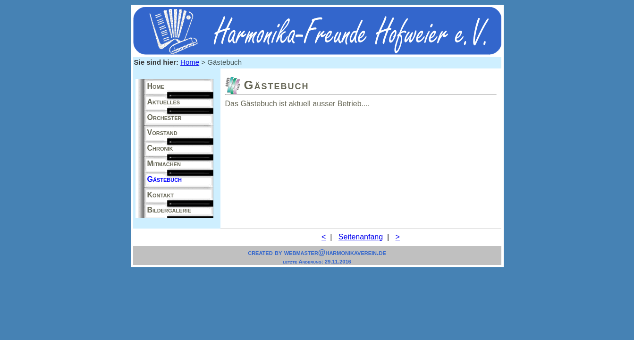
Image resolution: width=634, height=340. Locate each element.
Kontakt (160, 195)
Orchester (164, 117)
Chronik (160, 148)
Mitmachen (164, 164)
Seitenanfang (360, 237)
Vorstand (162, 132)
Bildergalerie (169, 210)
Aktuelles (163, 102)
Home (189, 62)
